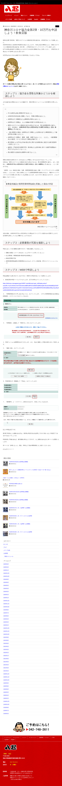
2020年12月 (6, 674)
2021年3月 (6, 667)
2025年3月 (6, 567)
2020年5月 (6, 692)
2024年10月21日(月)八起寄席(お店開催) (19, 491)
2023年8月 (6, 609)
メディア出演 (6, 550)
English (13, 739)
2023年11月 (6, 603)
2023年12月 (6, 600)
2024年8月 (6, 579)
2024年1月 (6, 597)
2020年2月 (6, 698)
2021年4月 (6, 664)
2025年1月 (6, 570)
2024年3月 (6, 591)
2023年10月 (6, 606)
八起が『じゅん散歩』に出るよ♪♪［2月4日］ (14, 477)
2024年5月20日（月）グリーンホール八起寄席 (20, 515)
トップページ (7, 737)
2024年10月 (6, 576)
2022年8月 (6, 640)
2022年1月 (6, 655)
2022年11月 (6, 631)
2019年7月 (6, 710)
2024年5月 (6, 585)
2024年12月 (6, 573)
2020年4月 (6, 695)
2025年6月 (6, 564)
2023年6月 (6, 616)
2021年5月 (6, 661)
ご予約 (53, 737)
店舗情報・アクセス (44, 737)
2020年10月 (6, 680)
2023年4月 (6, 619)
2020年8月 (6, 686)
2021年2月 (6, 670)
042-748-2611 (14, 762)
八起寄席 (5, 553)
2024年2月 (6, 594)
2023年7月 (6, 612)
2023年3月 (6, 622)
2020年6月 (6, 689)
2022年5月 (6, 646)
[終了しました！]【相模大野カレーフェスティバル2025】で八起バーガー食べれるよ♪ (30, 469)
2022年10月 (6, 634)
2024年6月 (6, 582)
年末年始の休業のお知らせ (15, 483)
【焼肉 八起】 (7, 753)
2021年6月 (6, 658)
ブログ (57, 26)
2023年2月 (6, 625)
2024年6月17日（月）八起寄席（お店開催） (20, 507)
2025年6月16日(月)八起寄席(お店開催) (18, 461)
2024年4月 (6, 588)
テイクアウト (16, 737)
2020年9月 (6, 683)
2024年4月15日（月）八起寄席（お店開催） (20, 523)
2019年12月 (6, 701)
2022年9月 (6, 637)
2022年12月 (6, 628)
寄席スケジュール (9, 556)
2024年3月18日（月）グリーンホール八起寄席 (20, 532)
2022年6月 (6, 643)
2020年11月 (6, 677)
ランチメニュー (33, 737)
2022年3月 (6, 649)
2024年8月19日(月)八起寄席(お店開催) (18, 499)
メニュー (24, 737)
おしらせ (5, 544)
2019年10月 (6, 704)
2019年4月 (6, 713)
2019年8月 (6, 707)
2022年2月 (6, 652)
